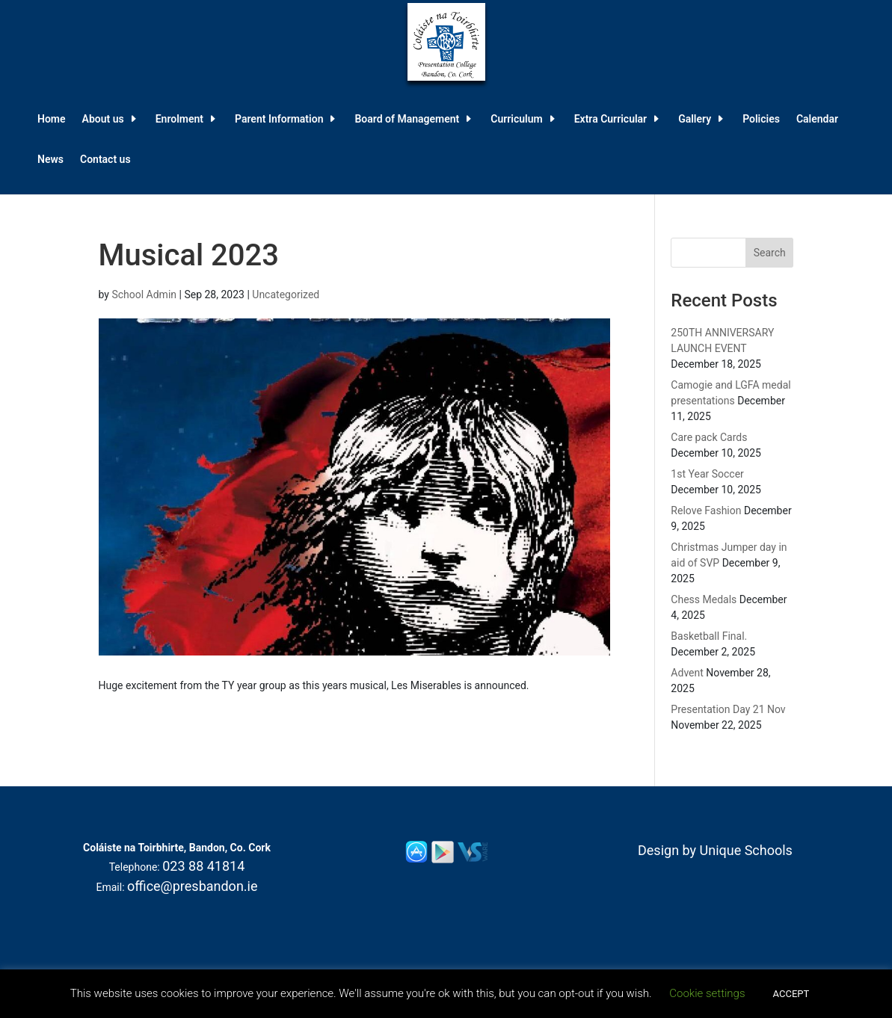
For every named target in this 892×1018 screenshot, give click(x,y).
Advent (687, 673)
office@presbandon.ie (192, 886)
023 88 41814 (203, 866)
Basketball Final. (709, 636)
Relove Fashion (706, 510)
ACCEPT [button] (791, 993)
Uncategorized (285, 294)
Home (51, 119)
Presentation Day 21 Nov (728, 709)
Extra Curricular (610, 119)
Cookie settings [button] (707, 993)
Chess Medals (703, 599)
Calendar (817, 119)
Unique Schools (746, 850)
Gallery (694, 119)
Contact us (105, 159)
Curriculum (516, 119)
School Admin (143, 294)
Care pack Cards (709, 437)
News (50, 159)
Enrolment (179, 119)
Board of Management (406, 119)
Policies (761, 119)
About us (103, 119)
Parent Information (279, 119)
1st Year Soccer (707, 474)
